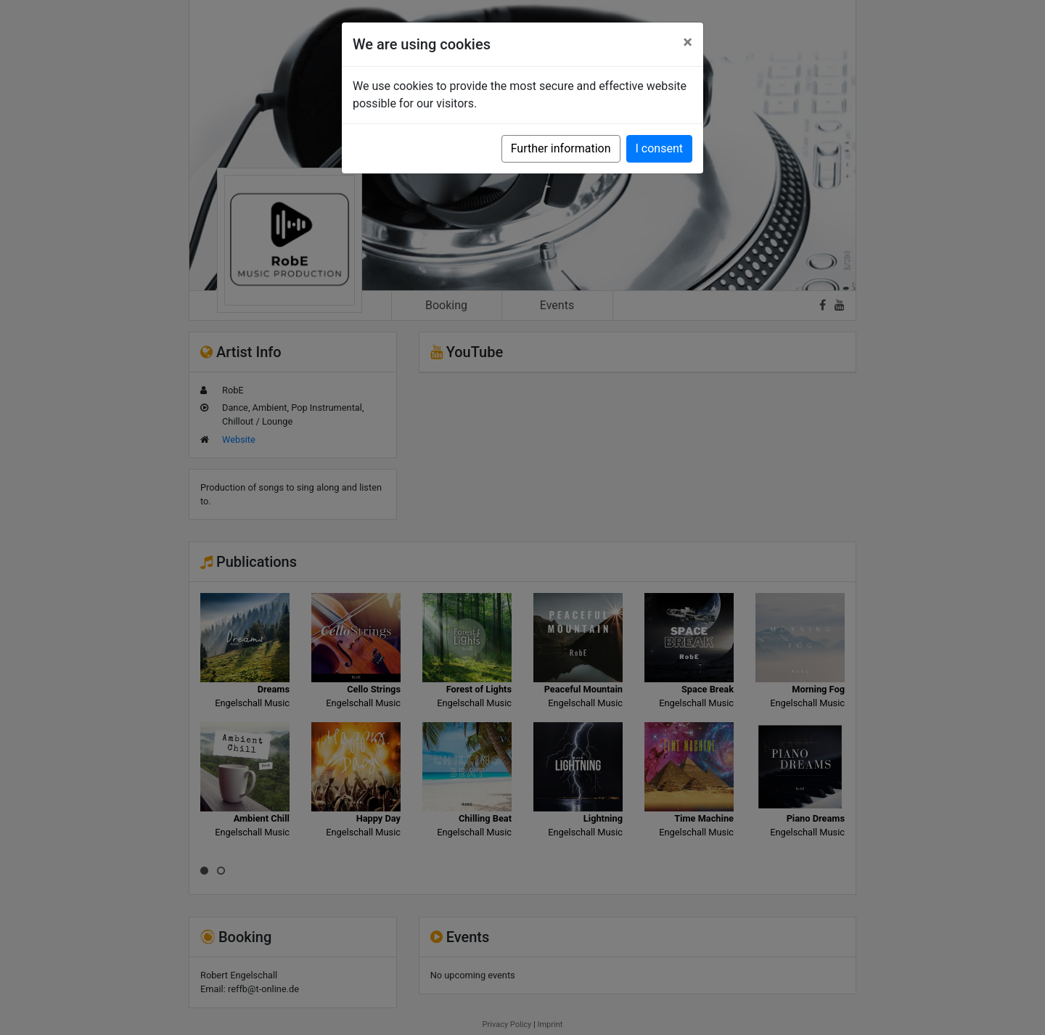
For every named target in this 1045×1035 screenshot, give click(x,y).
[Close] (687, 42)
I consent (659, 148)
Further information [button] (561, 148)
